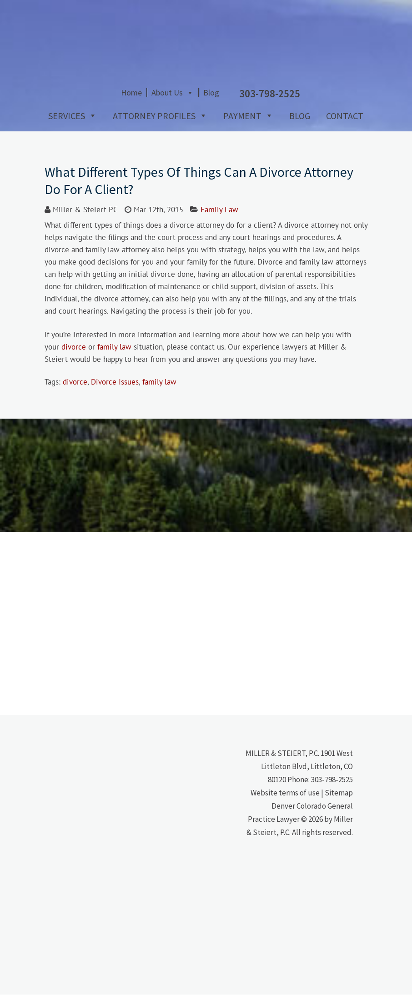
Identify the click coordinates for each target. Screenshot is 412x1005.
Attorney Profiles (150, 126)
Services (63, 126)
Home (200, 105)
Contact (341, 126)
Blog (280, 105)
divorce (73, 357)
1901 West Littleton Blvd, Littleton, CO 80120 (307, 777)
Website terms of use (285, 803)
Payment (239, 126)
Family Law (219, 220)
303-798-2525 (332, 790)
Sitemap (339, 803)
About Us (236, 105)
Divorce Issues (115, 392)
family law (114, 357)
